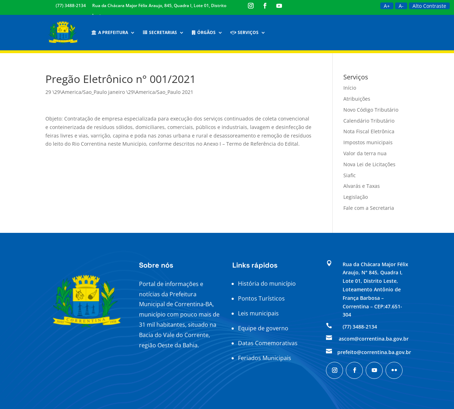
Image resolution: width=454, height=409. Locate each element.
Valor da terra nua (365, 153)
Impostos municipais (368, 142)
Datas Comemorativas (268, 343)
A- (401, 5)
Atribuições (356, 98)
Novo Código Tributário (370, 109)
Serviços (245, 32)
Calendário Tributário (368, 120)
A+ (387, 5)
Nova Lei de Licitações (369, 164)
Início (349, 87)
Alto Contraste (429, 5)
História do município (267, 283)
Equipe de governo (263, 328)
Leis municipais (258, 313)
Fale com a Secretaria (368, 207)
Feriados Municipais (264, 358)
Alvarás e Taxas (361, 186)
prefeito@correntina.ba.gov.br (374, 352)
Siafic (349, 175)
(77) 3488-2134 (71, 5)
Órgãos (204, 32)
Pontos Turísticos (261, 298)
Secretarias (160, 32)
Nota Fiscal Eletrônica (368, 131)
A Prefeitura (110, 32)
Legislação (355, 197)
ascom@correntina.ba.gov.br (374, 338)
